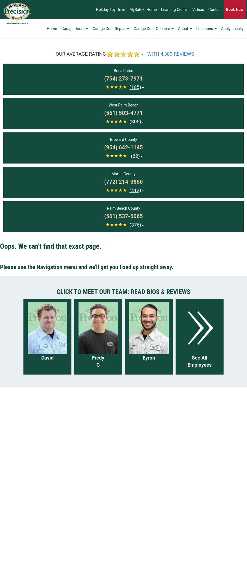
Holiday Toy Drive (110, 9)
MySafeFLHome (143, 9)
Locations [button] (206, 28)
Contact (215, 9)
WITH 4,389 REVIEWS (170, 54)
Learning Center (174, 9)
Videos (198, 9)
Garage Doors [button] (74, 28)
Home (52, 28)
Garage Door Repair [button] (111, 28)
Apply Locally (232, 28)
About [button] (185, 28)
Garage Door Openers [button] (154, 28)
